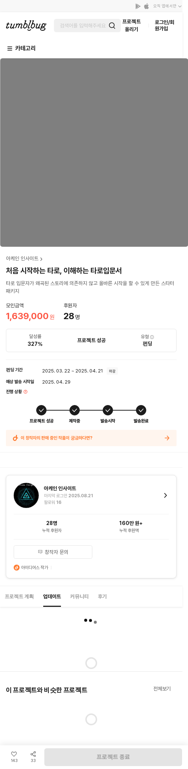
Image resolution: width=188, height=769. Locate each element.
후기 (102, 596)
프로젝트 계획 (19, 596)
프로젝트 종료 (113, 756)
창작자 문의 (53, 552)
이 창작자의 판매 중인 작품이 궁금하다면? (91, 438)
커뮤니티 (79, 596)
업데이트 (52, 596)
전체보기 (162, 689)
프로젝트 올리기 (131, 25)
